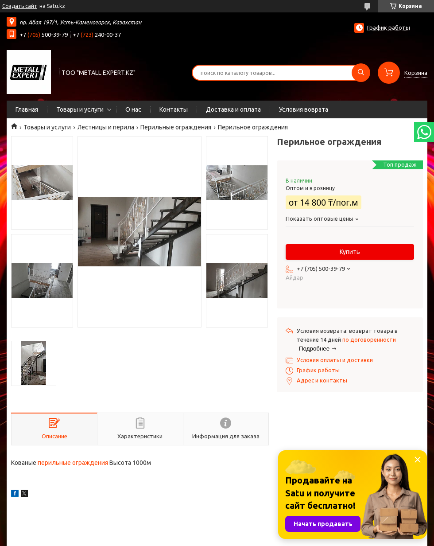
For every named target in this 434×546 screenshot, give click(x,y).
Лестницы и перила (106, 127)
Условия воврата (303, 109)
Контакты (173, 109)
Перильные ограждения (175, 127)
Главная (27, 109)
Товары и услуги (80, 109)
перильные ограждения (73, 462)
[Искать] (361, 72)
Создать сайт (19, 6)
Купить (350, 251)
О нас (133, 109)
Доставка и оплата (233, 109)
